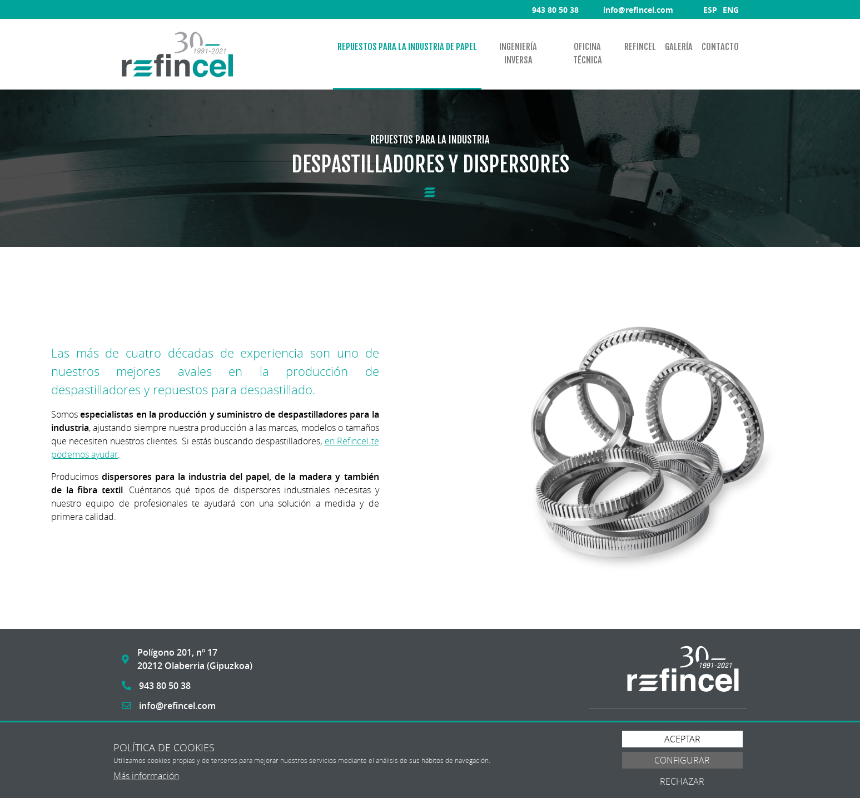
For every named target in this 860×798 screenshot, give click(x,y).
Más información (146, 776)
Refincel (640, 46)
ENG (731, 9)
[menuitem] (407, 54)
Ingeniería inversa (518, 53)
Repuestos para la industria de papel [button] (407, 46)
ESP (710, 9)
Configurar (682, 760)
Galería (679, 46)
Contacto (720, 46)
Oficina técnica (587, 53)
